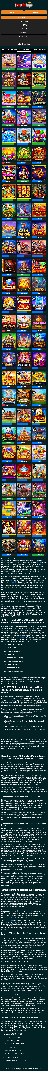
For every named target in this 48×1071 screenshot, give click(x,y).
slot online (20, 637)
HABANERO (24, 33)
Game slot (12, 700)
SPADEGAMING (24, 36)
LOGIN (35, 12)
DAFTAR (12, 12)
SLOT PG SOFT (24, 21)
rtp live (39, 562)
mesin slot (10, 920)
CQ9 (24, 40)
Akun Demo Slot (24, 44)
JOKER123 (24, 25)
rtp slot (13, 582)
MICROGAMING (24, 29)
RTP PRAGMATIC (24, 17)
